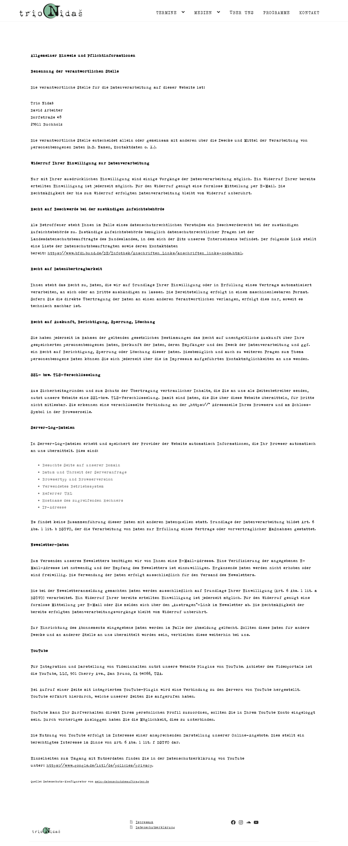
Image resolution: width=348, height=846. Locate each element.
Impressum (144, 822)
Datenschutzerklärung (155, 827)
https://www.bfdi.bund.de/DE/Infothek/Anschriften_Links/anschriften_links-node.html (145, 253)
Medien (203, 12)
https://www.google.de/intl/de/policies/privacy (99, 765)
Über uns (241, 12)
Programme (276, 12)
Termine (166, 12)
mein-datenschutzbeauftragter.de (122, 781)
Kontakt (309, 12)
